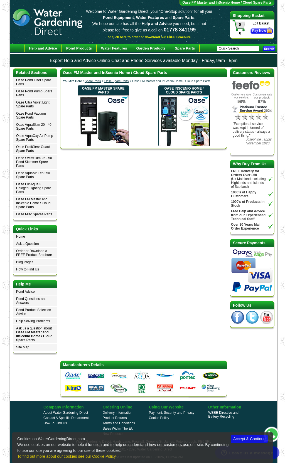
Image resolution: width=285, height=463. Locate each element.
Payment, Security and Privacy (171, 413)
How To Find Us (55, 423)
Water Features (114, 48)
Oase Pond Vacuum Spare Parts (31, 115)
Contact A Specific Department (66, 418)
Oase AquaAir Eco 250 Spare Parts (33, 175)
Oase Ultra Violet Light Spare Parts (33, 104)
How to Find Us (27, 269)
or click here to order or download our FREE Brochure (149, 37)
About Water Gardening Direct (65, 413)
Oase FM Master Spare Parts (103, 90)
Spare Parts (93, 81)
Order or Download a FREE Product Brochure (34, 253)
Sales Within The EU (118, 428)
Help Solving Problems (33, 321)
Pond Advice (25, 292)
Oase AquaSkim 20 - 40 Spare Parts (33, 126)
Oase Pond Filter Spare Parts (33, 82)
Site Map (22, 347)
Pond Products (79, 48)
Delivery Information (117, 413)
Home (20, 236)
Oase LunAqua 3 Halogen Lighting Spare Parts (33, 188)
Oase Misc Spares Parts (34, 214)
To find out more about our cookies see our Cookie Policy (66, 456)
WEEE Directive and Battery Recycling (223, 414)
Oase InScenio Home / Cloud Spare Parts (183, 90)
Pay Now (259, 31)
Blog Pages (24, 262)
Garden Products (151, 48)
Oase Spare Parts (116, 81)
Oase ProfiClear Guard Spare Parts (33, 149)
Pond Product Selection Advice (33, 312)
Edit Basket (260, 23)
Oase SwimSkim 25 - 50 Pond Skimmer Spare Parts (34, 162)
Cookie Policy (159, 418)
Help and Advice (43, 48)
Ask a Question (27, 244)
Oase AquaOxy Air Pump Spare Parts (34, 138)
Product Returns (115, 418)
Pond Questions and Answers (31, 301)
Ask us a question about (34, 334)
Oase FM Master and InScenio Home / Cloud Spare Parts (33, 203)
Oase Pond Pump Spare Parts (34, 93)
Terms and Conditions (119, 423)
